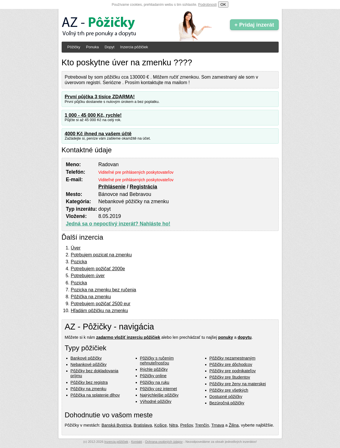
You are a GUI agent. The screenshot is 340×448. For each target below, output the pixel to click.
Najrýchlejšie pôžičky (159, 395)
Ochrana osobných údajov (164, 441)
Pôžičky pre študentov (229, 377)
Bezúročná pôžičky (227, 403)
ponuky (225, 337)
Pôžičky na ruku (155, 382)
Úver (76, 247)
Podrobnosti (207, 5)
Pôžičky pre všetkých (228, 390)
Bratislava (143, 425)
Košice (160, 425)
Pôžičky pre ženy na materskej (237, 384)
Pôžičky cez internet (158, 388)
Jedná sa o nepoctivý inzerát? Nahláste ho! (118, 224)
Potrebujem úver (88, 275)
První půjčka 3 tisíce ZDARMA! (100, 96)
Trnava (217, 425)
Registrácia (143, 187)
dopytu (244, 337)
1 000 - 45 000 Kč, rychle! (93, 115)
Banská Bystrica (116, 425)
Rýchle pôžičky (154, 369)
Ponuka (92, 47)
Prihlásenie (112, 187)
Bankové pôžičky (86, 358)
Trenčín (202, 425)
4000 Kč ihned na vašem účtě (98, 133)
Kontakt (136, 441)
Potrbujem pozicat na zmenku (101, 254)
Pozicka (79, 261)
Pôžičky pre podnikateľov (232, 371)
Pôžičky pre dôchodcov (230, 364)
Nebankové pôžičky (89, 364)
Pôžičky (73, 47)
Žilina (233, 425)
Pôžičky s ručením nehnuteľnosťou (157, 360)
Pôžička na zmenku (91, 296)
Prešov (186, 425)
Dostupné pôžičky (225, 396)
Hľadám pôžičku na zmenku (99, 310)
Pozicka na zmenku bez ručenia (103, 289)
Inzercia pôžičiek (134, 47)
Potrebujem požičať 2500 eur (101, 303)
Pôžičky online (153, 375)
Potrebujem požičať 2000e (98, 268)
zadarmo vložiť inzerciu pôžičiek (128, 337)
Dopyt (109, 47)
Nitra (173, 425)
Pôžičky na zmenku (88, 388)
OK (223, 4)
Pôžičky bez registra (89, 382)
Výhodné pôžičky (156, 401)
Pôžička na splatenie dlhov (95, 395)
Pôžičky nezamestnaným (232, 358)
